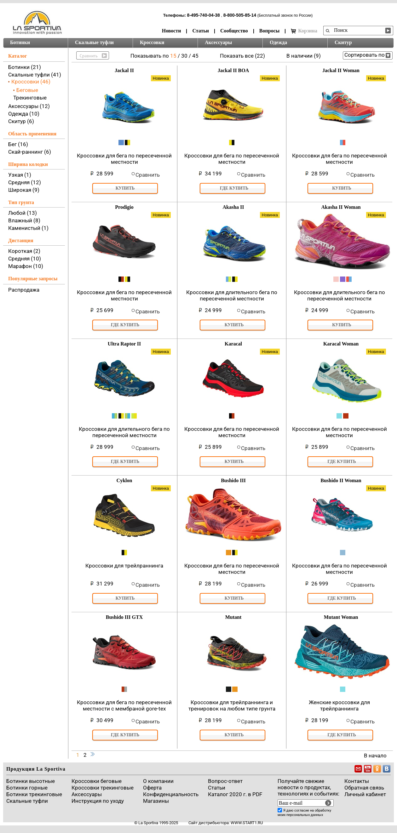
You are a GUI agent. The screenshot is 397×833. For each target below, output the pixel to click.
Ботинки (20, 42)
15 (174, 56)
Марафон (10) (25, 266)
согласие (301, 810)
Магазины (156, 801)
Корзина (304, 31)
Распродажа (23, 290)
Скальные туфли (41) (34, 74)
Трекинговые (30, 97)
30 (185, 56)
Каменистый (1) (28, 228)
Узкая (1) (19, 175)
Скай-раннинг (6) (29, 152)
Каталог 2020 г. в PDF (235, 794)
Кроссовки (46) (30, 81)
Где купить (234, 188)
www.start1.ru (247, 822)
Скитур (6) (21, 121)
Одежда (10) (23, 114)
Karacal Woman (341, 343)
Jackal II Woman (341, 70)
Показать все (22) (242, 56)
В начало (375, 755)
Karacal (233, 343)
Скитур (343, 42)
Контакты (356, 781)
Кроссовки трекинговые (103, 788)
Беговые (27, 90)
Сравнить (147, 175)
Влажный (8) (24, 220)
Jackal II (124, 70)
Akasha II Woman (340, 207)
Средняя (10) (24, 258)
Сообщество (234, 30)
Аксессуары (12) (29, 106)
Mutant (233, 617)
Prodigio (124, 207)
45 (195, 56)
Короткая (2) (24, 251)
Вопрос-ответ (225, 781)
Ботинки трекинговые (34, 794)
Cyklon (124, 480)
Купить (125, 188)
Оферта (152, 788)
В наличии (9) (303, 56)
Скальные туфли (94, 42)
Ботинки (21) (24, 67)
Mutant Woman (341, 617)
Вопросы (269, 30)
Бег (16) (18, 144)
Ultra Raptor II (124, 343)
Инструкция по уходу (98, 801)
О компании (158, 781)
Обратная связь (364, 788)
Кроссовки (152, 42)
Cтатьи (216, 788)
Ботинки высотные (30, 781)
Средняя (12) (24, 182)
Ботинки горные (27, 788)
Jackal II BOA (233, 70)
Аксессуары (218, 42)
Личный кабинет (365, 794)
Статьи (200, 30)
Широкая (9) (23, 190)
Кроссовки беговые (97, 781)
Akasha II (233, 207)
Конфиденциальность (170, 794)
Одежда (278, 42)
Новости (171, 30)
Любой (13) (22, 213)
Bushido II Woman (340, 480)
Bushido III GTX (124, 617)
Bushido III (233, 480)
